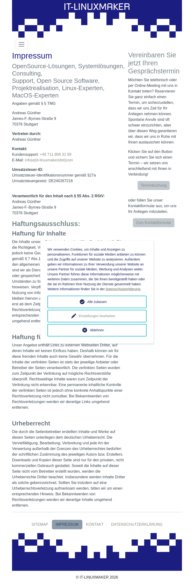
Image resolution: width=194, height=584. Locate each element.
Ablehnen (97, 330)
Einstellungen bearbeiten (97, 316)
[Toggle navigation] (21, 44)
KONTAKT (95, 524)
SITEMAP (39, 524)
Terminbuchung (153, 185)
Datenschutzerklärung (122, 289)
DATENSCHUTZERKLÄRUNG (137, 524)
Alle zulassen (97, 302)
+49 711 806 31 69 (55, 154)
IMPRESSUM (67, 524)
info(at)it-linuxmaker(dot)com (49, 160)
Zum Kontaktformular (153, 223)
